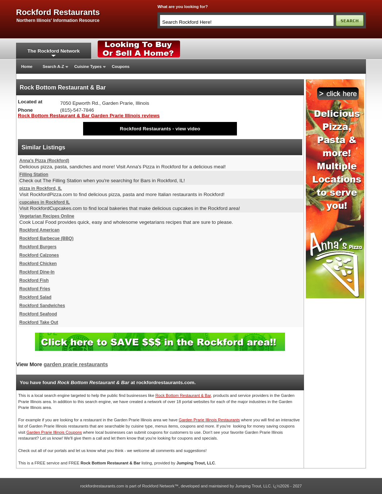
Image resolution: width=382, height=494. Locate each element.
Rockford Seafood (38, 314)
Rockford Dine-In (37, 272)
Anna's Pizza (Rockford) (44, 160)
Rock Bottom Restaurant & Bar (183, 395)
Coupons (120, 66)
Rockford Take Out (38, 322)
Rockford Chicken (38, 263)
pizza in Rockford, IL (40, 188)
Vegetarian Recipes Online (46, 216)
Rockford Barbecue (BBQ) (46, 238)
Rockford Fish (34, 280)
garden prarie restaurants (76, 364)
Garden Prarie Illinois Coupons (54, 432)
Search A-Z (53, 66)
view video (187, 128)
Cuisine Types (88, 66)
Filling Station (33, 174)
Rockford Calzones (39, 255)
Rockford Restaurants (145, 128)
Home (26, 66)
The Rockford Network (53, 51)
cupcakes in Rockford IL (44, 202)
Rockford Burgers (37, 246)
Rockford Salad (35, 297)
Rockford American (39, 230)
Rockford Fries (34, 288)
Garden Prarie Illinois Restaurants (209, 420)
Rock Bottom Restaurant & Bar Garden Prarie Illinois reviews (89, 115)
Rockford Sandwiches (42, 305)
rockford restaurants (58, 12)
